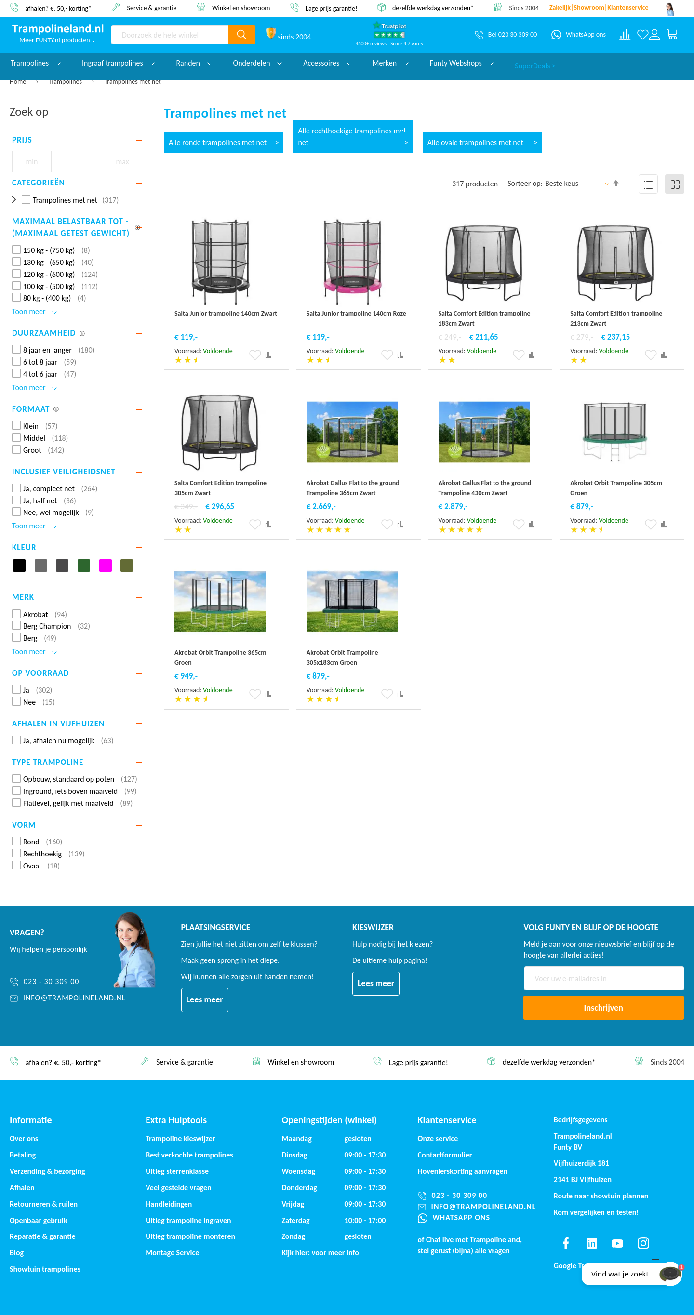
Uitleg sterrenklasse (177, 1171)
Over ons (24, 1138)
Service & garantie (152, 7)
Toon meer (34, 311)
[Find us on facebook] (566, 1243)
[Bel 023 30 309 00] (505, 34)
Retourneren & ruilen (44, 1204)
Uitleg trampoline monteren (190, 1236)
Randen (194, 62)
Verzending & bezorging (47, 1171)
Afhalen (22, 1187)
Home (18, 82)
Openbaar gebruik (38, 1220)
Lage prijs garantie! (332, 8)
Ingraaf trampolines (118, 62)
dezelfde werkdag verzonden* (433, 8)
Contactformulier (445, 1154)
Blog (17, 1252)
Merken (391, 62)
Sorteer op (524, 183)
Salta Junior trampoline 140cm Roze (356, 313)
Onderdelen (257, 62)
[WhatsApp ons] (578, 34)
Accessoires (327, 62)
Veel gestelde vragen (178, 1187)
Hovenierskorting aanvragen (462, 1171)
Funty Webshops (462, 62)
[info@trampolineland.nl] (68, 998)
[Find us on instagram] (643, 1243)
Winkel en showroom (241, 7)
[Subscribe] (603, 1008)
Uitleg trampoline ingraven (188, 1220)
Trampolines (66, 82)
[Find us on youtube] (617, 1243)
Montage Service (172, 1252)
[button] (255, 355)
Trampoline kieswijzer (180, 1138)
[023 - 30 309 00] (68, 981)
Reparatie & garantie (43, 1236)
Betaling (23, 1154)
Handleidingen (169, 1204)
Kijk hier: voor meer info (320, 1252)
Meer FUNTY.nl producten (57, 40)
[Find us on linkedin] (591, 1243)
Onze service (438, 1138)
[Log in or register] (654, 35)
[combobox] (169, 34)
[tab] (77, 140)
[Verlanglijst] (643, 35)
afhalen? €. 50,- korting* (58, 8)
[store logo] (58, 29)
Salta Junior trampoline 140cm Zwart (225, 313)
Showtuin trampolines (45, 1269)
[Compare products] (625, 35)
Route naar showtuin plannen (601, 1195)
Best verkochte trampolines (189, 1154)
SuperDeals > (535, 62)
